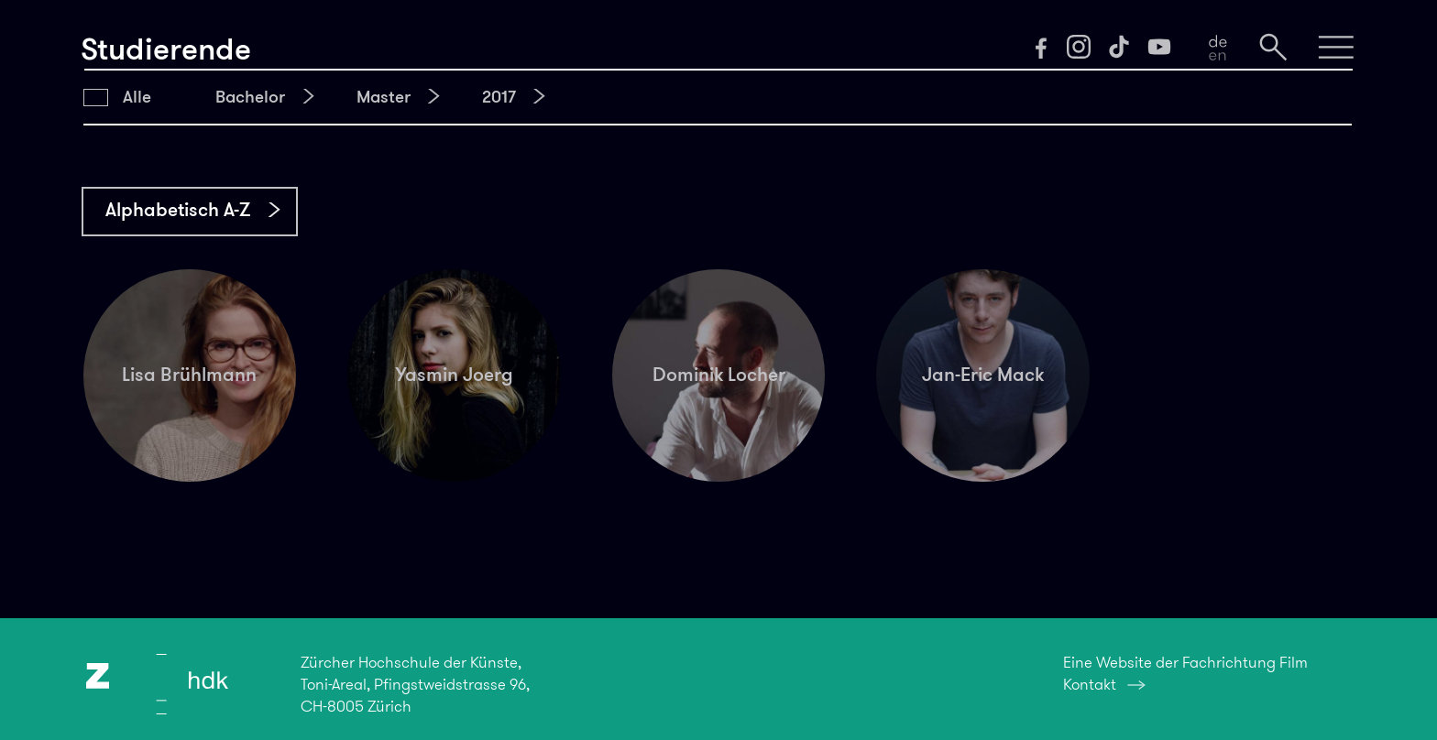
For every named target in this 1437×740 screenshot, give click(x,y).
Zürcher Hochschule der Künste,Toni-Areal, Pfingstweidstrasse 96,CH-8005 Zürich (415, 684)
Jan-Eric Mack (983, 374)
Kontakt (1089, 684)
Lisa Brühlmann (189, 374)
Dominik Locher (719, 374)
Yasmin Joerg (454, 374)
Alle (137, 96)
